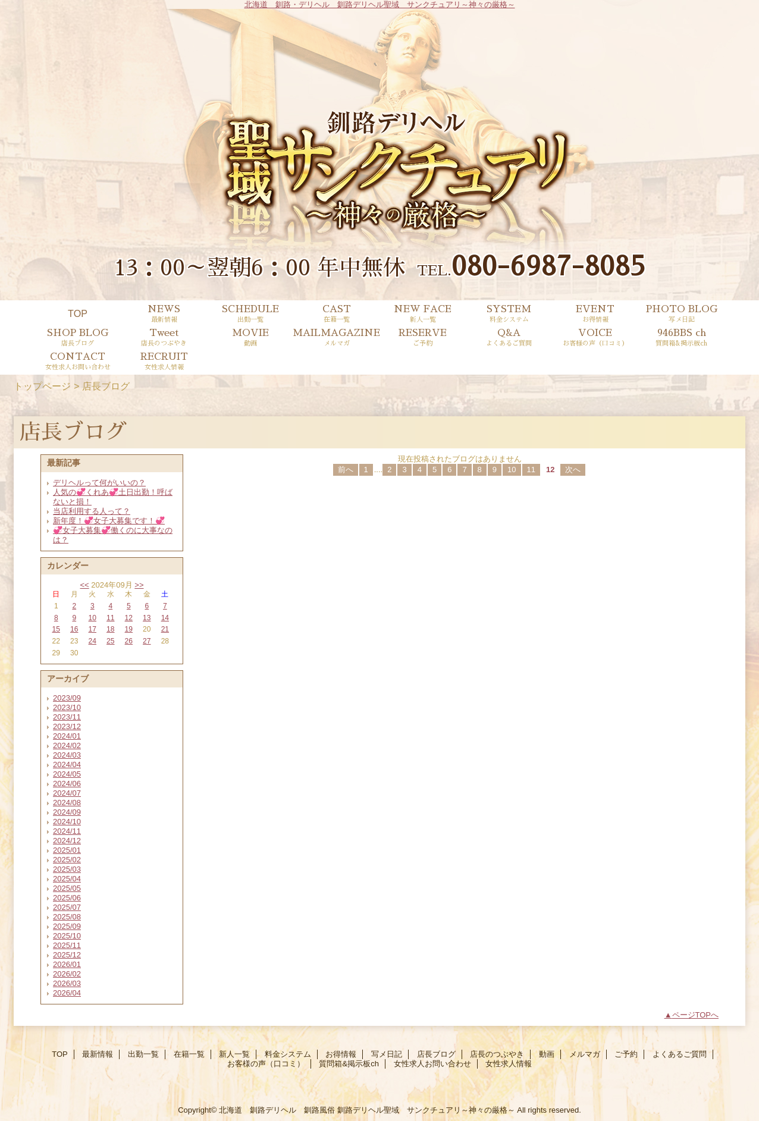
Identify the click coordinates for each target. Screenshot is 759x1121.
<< (84, 584)
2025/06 (67, 897)
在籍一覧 (189, 1054)
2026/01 (67, 964)
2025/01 (67, 850)
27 (146, 641)
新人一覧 (234, 1054)
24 (92, 641)
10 (92, 618)
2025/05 (67, 888)
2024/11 (67, 831)
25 (110, 641)
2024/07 (67, 793)
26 (129, 641)
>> (138, 584)
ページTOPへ (695, 1014)
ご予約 (626, 1054)
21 (165, 629)
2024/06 (67, 783)
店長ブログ (436, 1054)
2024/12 (67, 840)
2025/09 (67, 926)
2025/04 (67, 878)
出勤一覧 (143, 1054)
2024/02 (67, 745)
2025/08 (67, 916)
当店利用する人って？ (91, 511)
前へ (345, 469)
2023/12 (67, 726)
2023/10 (67, 707)
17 (92, 629)
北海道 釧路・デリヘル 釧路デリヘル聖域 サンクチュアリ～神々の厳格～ (379, 4)
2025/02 (67, 859)
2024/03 (67, 755)
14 (165, 618)
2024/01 (67, 735)
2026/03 (67, 983)
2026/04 (67, 992)
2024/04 (67, 764)
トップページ (42, 386)
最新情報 (97, 1054)
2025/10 (67, 935)
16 (74, 629)
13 (146, 618)
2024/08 (67, 802)
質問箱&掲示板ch (348, 1063)
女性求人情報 (508, 1063)
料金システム (288, 1054)
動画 (546, 1054)
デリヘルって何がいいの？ (99, 482)
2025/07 (67, 907)
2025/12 (67, 954)
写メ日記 (386, 1054)
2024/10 (67, 821)
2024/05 (67, 774)
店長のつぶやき (497, 1054)
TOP (77, 313)
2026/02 (67, 973)
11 (110, 618)
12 (129, 618)
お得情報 (340, 1054)
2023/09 (67, 697)
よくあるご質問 (680, 1054)
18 (110, 629)
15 (56, 629)
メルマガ (584, 1054)
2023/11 (67, 716)
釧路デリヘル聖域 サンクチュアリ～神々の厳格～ (426, 1110)
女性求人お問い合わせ (432, 1063)
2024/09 (67, 812)
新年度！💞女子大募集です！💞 (109, 520)
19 (129, 629)
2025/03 (67, 869)
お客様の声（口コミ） (266, 1063)
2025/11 (67, 945)
